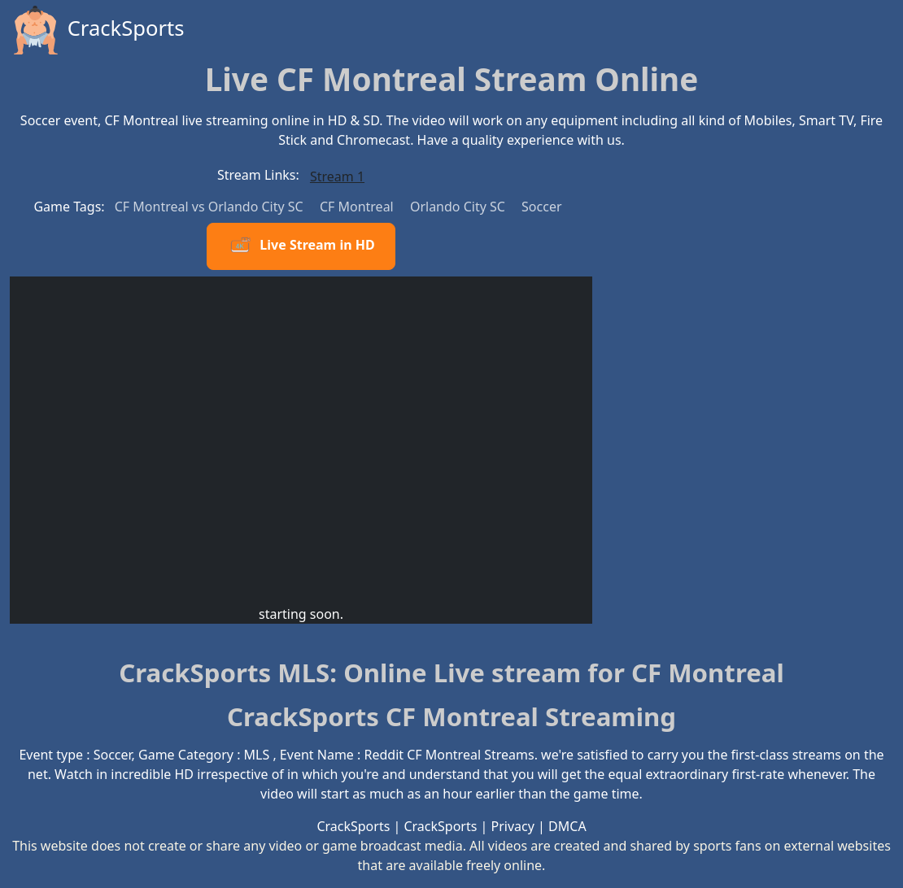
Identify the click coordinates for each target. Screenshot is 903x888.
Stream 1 (337, 176)
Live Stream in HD (300, 246)
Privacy (512, 826)
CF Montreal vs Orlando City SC (211, 206)
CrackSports (97, 30)
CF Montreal (358, 206)
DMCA (567, 826)
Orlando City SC (459, 206)
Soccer (541, 206)
